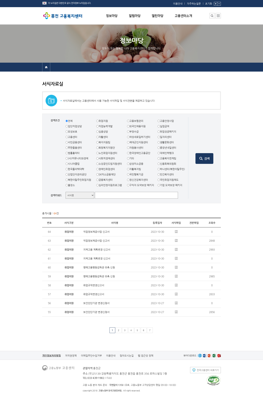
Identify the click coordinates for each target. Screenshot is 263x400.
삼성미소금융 (136, 163)
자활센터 (103, 136)
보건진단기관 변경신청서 (96, 303)
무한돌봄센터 (75, 147)
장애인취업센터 (107, 169)
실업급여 (164, 126)
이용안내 (177, 3)
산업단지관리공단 (77, 174)
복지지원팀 (104, 142)
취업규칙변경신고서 (93, 285)
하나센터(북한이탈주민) (172, 169)
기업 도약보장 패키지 (171, 185)
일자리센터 (166, 136)
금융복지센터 (106, 179)
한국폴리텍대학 (76, 169)
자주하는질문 (194, 3)
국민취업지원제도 (169, 179)
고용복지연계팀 (168, 158)
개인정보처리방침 (51, 355)
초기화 (208, 2)
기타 (131, 158)
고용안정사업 (167, 120)
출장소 (71, 185)
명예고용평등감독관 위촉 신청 (99, 267)
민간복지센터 (167, 174)
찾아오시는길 (127, 355)
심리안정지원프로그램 (110, 185)
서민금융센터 (75, 142)
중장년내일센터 (168, 147)
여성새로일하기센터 (139, 136)
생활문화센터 (167, 142)
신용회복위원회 (168, 163)
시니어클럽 (74, 163)
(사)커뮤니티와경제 (78, 158)
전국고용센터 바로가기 (208, 370)
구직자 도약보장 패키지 (141, 185)
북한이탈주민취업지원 (79, 179)
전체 (70, 120)
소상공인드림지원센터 (110, 163)
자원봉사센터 (136, 147)
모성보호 (72, 131)
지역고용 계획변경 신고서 (96, 249)
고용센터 (72, 136)
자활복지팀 (135, 169)
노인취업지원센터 (108, 153)
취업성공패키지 (168, 131)
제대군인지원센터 (138, 142)
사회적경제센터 (107, 158)
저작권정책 (71, 355)
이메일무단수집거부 (91, 355)
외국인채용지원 (137, 126)
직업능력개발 (106, 126)
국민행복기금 (136, 174)
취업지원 (103, 120)
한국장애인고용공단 (139, 153)
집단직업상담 (75, 126)
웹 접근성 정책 (145, 355)
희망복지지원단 (107, 147)
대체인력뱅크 (167, 153)
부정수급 (134, 131)
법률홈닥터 (74, 153)
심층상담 (103, 131)
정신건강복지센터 (138, 179)
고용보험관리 (136, 120)
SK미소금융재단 (107, 174)
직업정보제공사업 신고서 (96, 231)
